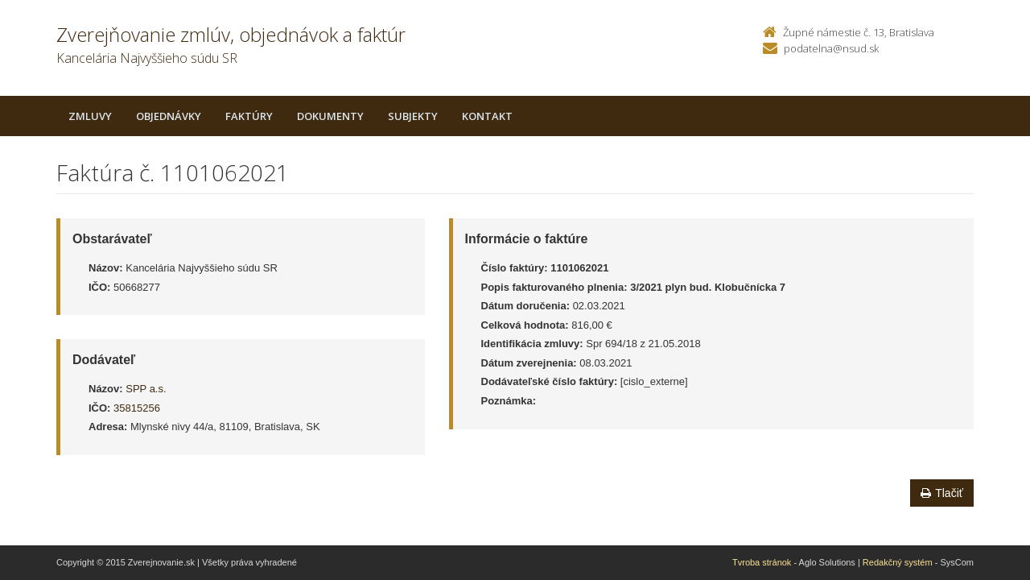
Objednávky (168, 116)
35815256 (136, 408)
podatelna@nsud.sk (831, 48)
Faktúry (249, 116)
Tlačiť (942, 493)
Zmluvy (90, 116)
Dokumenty (330, 116)
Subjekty (413, 116)
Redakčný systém (898, 562)
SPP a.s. (146, 389)
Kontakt (487, 116)
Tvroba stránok (761, 562)
